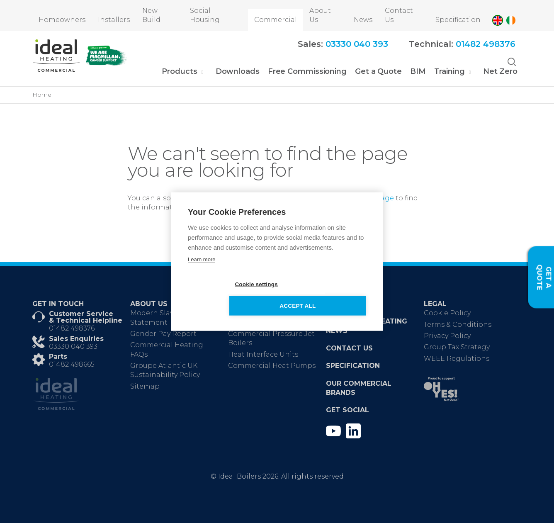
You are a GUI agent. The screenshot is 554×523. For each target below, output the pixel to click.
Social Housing (205, 15)
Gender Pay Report (163, 334)
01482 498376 (72, 328)
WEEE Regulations (456, 358)
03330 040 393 (73, 346)
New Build (151, 15)
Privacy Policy (447, 336)
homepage (374, 198)
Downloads (238, 71)
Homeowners (62, 20)
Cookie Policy (447, 313)
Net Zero (500, 71)
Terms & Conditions (457, 324)
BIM (418, 71)
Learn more (201, 270)
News (363, 20)
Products (179, 71)
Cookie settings (229, 295)
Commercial (275, 20)
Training (449, 71)
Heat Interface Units (263, 354)
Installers (114, 20)
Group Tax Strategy (457, 347)
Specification (458, 20)
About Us (320, 15)
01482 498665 (72, 364)
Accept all (325, 295)
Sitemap (145, 386)
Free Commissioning (307, 71)
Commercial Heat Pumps (272, 366)
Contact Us (399, 15)
